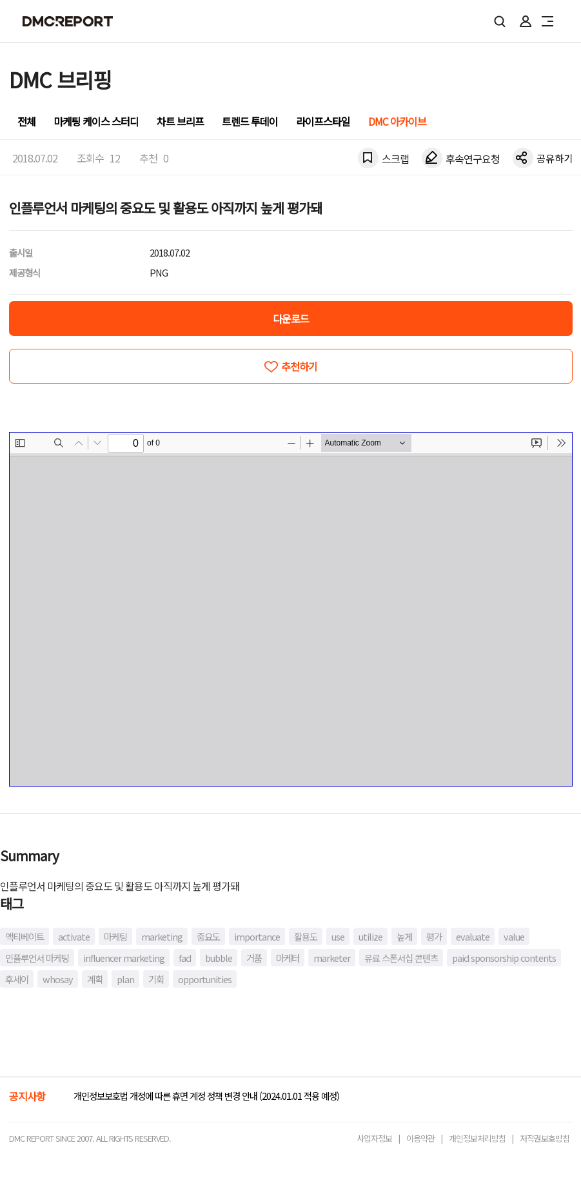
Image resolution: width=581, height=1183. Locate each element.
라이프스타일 (323, 121)
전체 (26, 121)
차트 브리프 (180, 121)
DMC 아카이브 (397, 121)
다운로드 (291, 318)
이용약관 (420, 1138)
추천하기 (299, 366)
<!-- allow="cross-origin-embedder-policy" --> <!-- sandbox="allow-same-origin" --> (291, 609)
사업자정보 (374, 1138)
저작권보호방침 (544, 1138)
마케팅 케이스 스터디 (96, 121)
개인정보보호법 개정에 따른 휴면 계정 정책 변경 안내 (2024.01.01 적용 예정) (206, 1095)
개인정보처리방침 (477, 1138)
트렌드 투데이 (250, 121)
